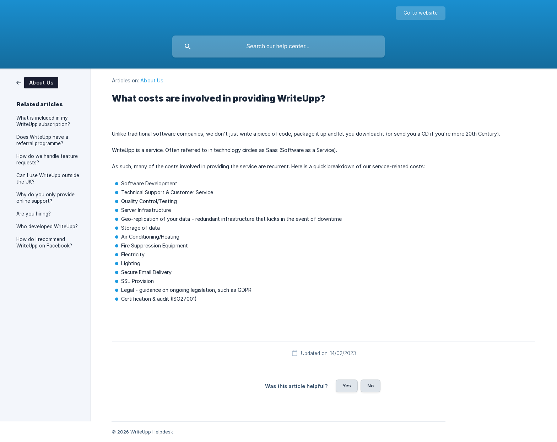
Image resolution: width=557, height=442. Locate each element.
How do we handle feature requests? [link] (47, 159)
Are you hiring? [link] (33, 214)
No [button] (370, 385)
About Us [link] (151, 80)
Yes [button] (346, 385)
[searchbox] (278, 47)
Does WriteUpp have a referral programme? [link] (42, 140)
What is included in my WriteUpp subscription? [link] (43, 121)
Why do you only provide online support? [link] (45, 198)
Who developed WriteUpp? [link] (47, 226)
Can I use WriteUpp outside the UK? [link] (47, 179)
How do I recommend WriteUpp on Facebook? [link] (44, 242)
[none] (420, 13)
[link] (37, 82)
